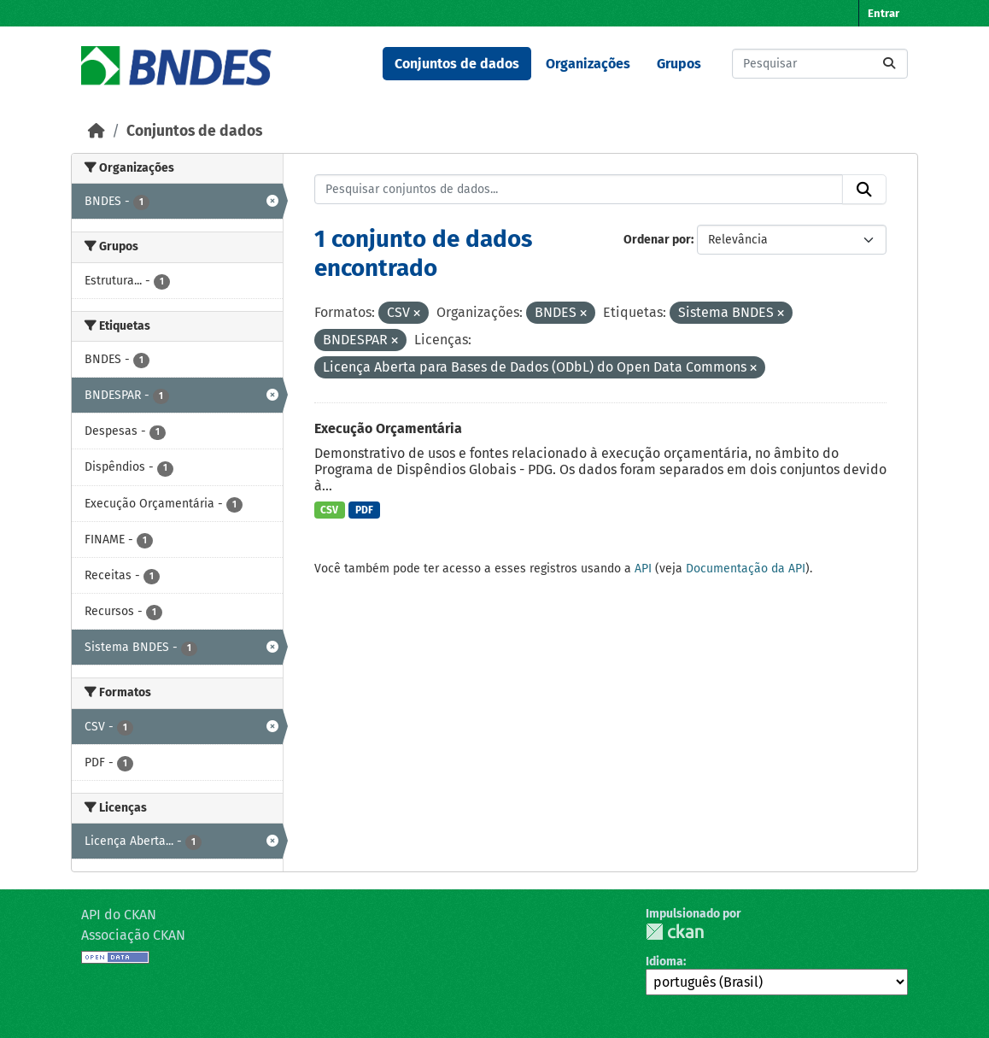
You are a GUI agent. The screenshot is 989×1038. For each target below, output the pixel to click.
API (643, 568)
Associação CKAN (133, 935)
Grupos (679, 64)
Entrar (883, 13)
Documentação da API (745, 568)
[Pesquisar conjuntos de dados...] (820, 64)
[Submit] (889, 64)
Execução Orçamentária (388, 428)
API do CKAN (118, 914)
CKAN (675, 932)
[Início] (96, 131)
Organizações (588, 64)
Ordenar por (657, 239)
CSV (329, 510)
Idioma (664, 961)
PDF (364, 510)
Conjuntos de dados (457, 64)
